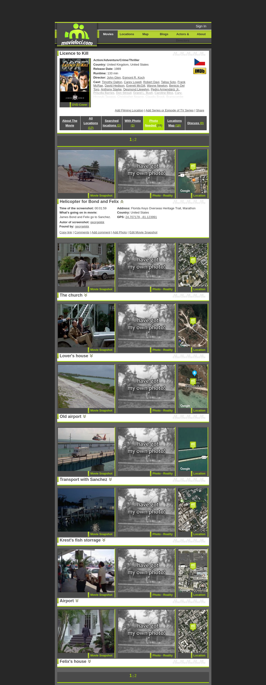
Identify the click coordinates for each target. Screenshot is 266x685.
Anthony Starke (111, 89)
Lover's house (74, 355)
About (201, 34)
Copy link (66, 232)
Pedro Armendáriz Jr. (165, 89)
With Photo (133, 123)
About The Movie (69, 123)
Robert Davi (151, 82)
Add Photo (120, 232)
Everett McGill (135, 85)
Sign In (201, 26)
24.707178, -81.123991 (141, 217)
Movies (108, 34)
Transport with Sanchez (83, 479)
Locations (127, 34)
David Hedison (115, 85)
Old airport (70, 416)
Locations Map (174, 123)
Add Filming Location (129, 110)
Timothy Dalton (112, 82)
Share (200, 110)
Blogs (164, 34)
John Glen (114, 77)
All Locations (91, 123)
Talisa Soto (168, 82)
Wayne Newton (157, 85)
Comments (81, 232)
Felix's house (73, 661)
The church (71, 295)
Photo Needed (153, 123)
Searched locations (112, 123)
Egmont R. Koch (133, 77)
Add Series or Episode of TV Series (170, 110)
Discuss (195, 123)
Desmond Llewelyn (136, 89)
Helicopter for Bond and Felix (89, 201)
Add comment (101, 232)
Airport (67, 600)
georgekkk (97, 222)
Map (145, 34)
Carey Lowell (132, 82)
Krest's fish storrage (80, 540)
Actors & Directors (182, 37)
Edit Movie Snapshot (143, 232)
